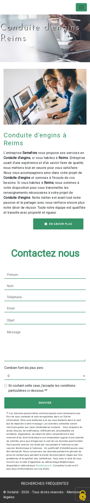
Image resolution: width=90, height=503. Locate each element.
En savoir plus (58, 223)
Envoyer (45, 402)
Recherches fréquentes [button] (45, 483)
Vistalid (13, 492)
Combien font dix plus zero (23, 368)
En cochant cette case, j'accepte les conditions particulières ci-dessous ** (41, 388)
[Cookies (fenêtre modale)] (83, 496)
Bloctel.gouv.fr (43, 465)
